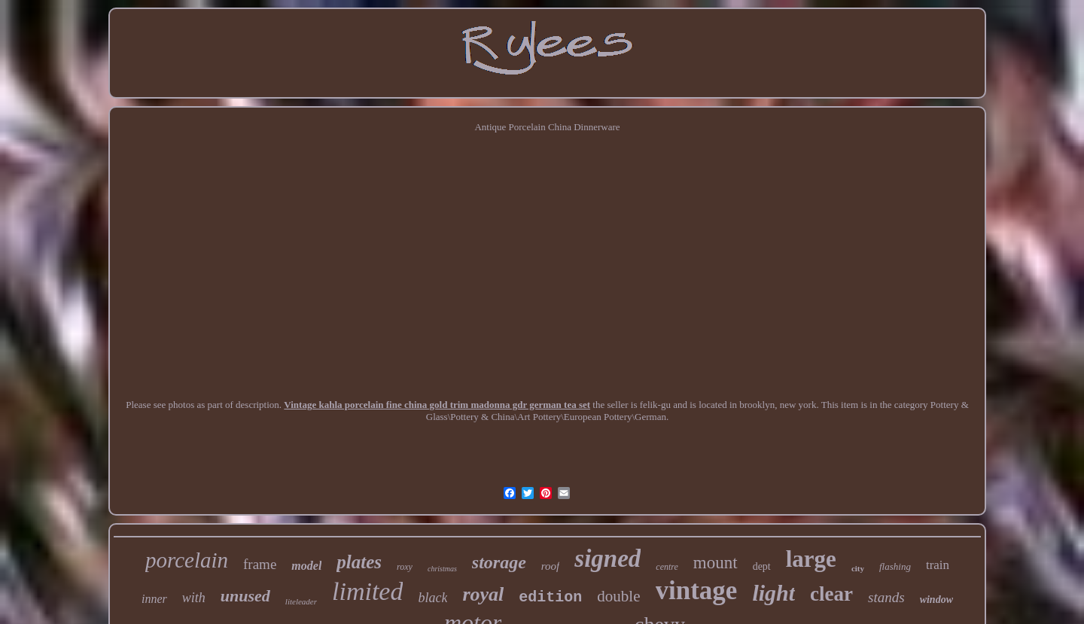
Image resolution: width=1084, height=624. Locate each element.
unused (245, 595)
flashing (895, 566)
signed (607, 558)
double (618, 596)
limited (367, 591)
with (194, 597)
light (773, 592)
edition (550, 597)
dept (762, 566)
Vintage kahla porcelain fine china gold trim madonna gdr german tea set (437, 404)
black (432, 597)
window (936, 599)
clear (831, 594)
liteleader (301, 601)
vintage (697, 590)
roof (550, 566)
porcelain (186, 560)
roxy (405, 567)
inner (154, 598)
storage (499, 562)
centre (667, 567)
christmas (442, 569)
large (811, 559)
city (857, 568)
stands (886, 597)
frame (259, 564)
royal (483, 594)
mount (715, 562)
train (937, 565)
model (306, 565)
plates (359, 562)
